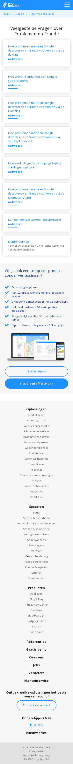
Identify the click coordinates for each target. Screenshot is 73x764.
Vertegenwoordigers (36, 534)
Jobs (36, 665)
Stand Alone (36, 632)
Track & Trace (36, 415)
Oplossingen (36, 409)
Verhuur (36, 551)
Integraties (36, 491)
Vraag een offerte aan (36, 383)
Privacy (36, 480)
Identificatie (36, 464)
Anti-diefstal (36, 453)
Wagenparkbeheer (36, 448)
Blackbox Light (37, 615)
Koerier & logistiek (36, 567)
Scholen (37, 572)
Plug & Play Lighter (36, 604)
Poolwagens (36, 545)
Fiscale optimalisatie (36, 486)
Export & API (36, 497)
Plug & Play (36, 599)
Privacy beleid (37, 751)
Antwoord (15, 59)
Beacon (36, 626)
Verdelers (36, 673)
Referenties (36, 642)
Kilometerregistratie (36, 431)
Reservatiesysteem (36, 442)
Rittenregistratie (36, 420)
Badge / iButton (36, 621)
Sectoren (36, 507)
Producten (36, 588)
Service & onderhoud (36, 518)
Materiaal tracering (36, 458)
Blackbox (36, 610)
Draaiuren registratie (36, 437)
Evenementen (36, 578)
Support (19, 14)
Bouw (36, 512)
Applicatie (36, 593)
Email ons (36, 724)
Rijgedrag (36, 469)
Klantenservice (36, 681)
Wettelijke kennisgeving (36, 755)
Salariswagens (36, 540)
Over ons (36, 657)
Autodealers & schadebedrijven (36, 523)
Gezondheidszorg (36, 556)
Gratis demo (36, 371)
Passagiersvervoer (36, 561)
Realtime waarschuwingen (36, 475)
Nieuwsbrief (36, 733)
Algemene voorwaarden (36, 747)
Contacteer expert (36, 705)
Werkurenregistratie (36, 426)
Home (6, 14)
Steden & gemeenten (36, 529)
